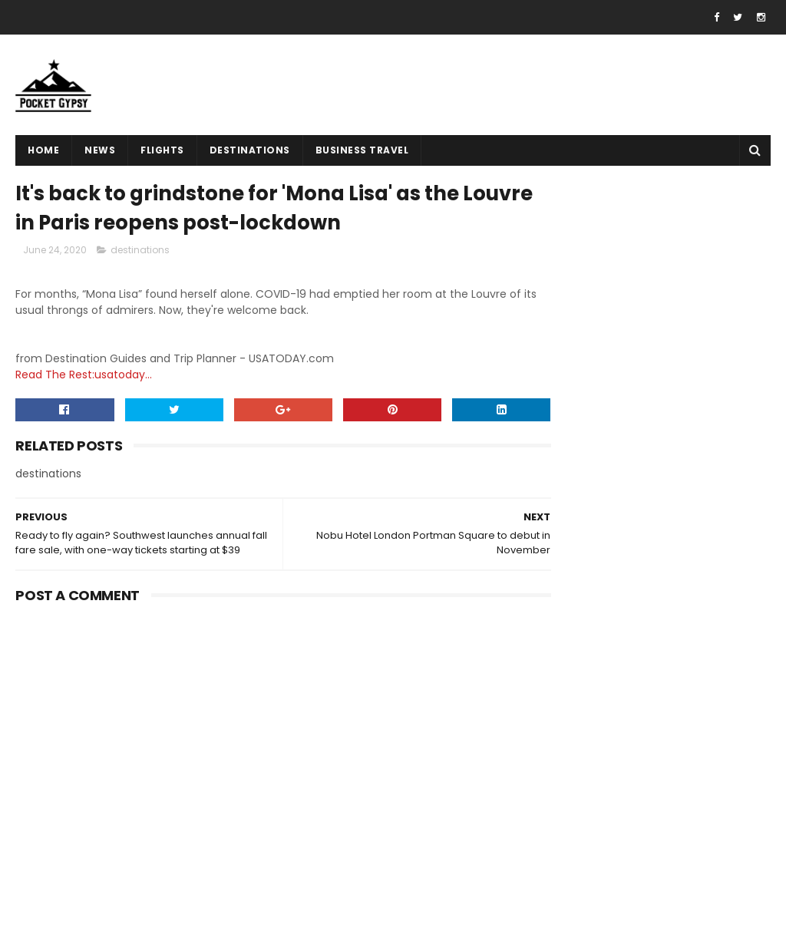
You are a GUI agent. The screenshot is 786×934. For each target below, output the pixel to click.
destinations (250, 150)
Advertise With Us (575, 815)
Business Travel (362, 150)
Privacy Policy (565, 797)
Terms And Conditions (588, 779)
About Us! (554, 870)
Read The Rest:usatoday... (83, 377)
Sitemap (551, 834)
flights (162, 150)
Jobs (541, 852)
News (99, 150)
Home (43, 150)
